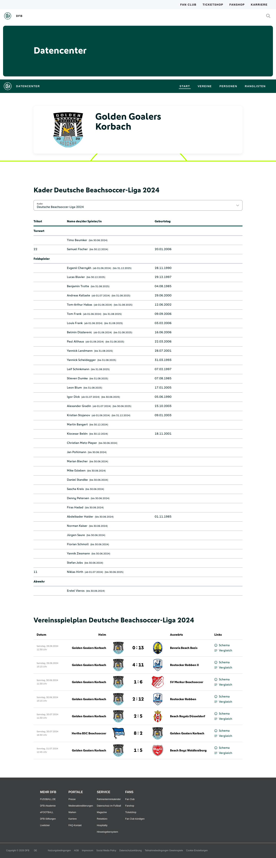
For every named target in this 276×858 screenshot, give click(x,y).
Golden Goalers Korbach (89, 647)
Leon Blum (74, 387)
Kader (40, 204)
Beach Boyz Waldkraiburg (188, 750)
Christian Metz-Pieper (82, 442)
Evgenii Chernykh (79, 268)
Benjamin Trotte (78, 286)
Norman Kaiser (77, 525)
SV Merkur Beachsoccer (186, 682)
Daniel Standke (77, 479)
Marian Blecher (77, 461)
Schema (222, 645)
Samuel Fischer (77, 249)
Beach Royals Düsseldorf (187, 716)
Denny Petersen (78, 498)
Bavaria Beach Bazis (183, 647)
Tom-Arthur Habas (79, 304)
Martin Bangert (77, 424)
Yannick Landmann (80, 350)
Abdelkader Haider (80, 516)
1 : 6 (138, 682)
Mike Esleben (76, 470)
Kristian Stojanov (78, 415)
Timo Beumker (77, 240)
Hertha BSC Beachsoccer (89, 733)
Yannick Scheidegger (81, 360)
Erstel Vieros (76, 590)
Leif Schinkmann (78, 369)
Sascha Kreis (75, 489)
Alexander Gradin (79, 406)
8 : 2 (138, 733)
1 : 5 (138, 750)
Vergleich (223, 650)
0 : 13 (138, 648)
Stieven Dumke (77, 378)
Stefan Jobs (75, 562)
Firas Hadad (75, 507)
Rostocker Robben (183, 699)
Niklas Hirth (75, 571)
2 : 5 (138, 716)
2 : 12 (138, 699)
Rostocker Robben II (184, 665)
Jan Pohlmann (76, 452)
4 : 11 (138, 665)
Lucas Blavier (76, 277)
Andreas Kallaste (78, 295)
